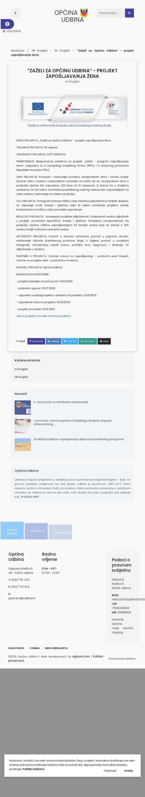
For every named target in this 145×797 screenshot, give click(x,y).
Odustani (110, 771)
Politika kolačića (33, 769)
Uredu (128, 771)
